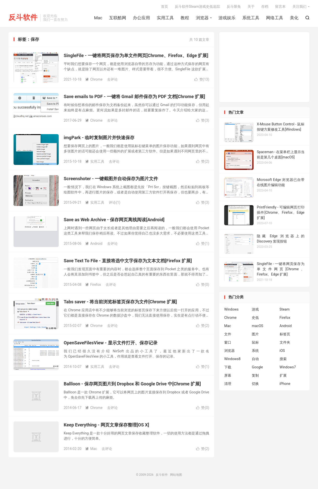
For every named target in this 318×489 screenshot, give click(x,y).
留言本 (280, 7)
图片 (255, 334)
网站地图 (176, 474)
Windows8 (232, 359)
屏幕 (227, 375)
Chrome (94, 79)
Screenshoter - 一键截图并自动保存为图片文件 (111, 178)
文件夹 (285, 342)
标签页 (285, 334)
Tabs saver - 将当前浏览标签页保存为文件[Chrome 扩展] (120, 301)
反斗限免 (234, 7)
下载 (227, 367)
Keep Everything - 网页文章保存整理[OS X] (106, 424)
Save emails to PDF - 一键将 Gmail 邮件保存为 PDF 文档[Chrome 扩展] (134, 96)
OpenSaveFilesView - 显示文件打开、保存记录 (110, 342)
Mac (98, 17)
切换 (255, 384)
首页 (164, 7)
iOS (282, 351)
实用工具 (165, 17)
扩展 (283, 375)
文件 (227, 334)
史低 (255, 318)
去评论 (112, 79)
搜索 (283, 359)
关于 (251, 7)
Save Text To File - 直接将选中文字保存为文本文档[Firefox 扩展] (128, 260)
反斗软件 (23, 18)
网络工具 (274, 17)
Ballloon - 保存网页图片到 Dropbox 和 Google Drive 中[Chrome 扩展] (132, 383)
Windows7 (288, 367)
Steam (285, 309)
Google (257, 367)
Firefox (93, 285)
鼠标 (255, 342)
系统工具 (250, 17)
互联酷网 (117, 17)
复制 (255, 375)
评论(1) (114, 202)
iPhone (285, 384)
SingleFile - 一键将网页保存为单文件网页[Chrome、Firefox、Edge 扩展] (136, 55)
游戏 (255, 309)
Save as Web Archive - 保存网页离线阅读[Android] (114, 219)
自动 (255, 359)
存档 (264, 7)
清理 (227, 384)
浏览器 (202, 17)
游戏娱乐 (226, 17)
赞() (201, 79)
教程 (185, 17)
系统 (255, 351)
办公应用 (141, 17)
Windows (231, 309)
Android (94, 243)
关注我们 (299, 7)
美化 (294, 17)
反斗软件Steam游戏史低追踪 (197, 7)
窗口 (227, 342)
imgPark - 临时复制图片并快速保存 (99, 137)
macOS (257, 326)
